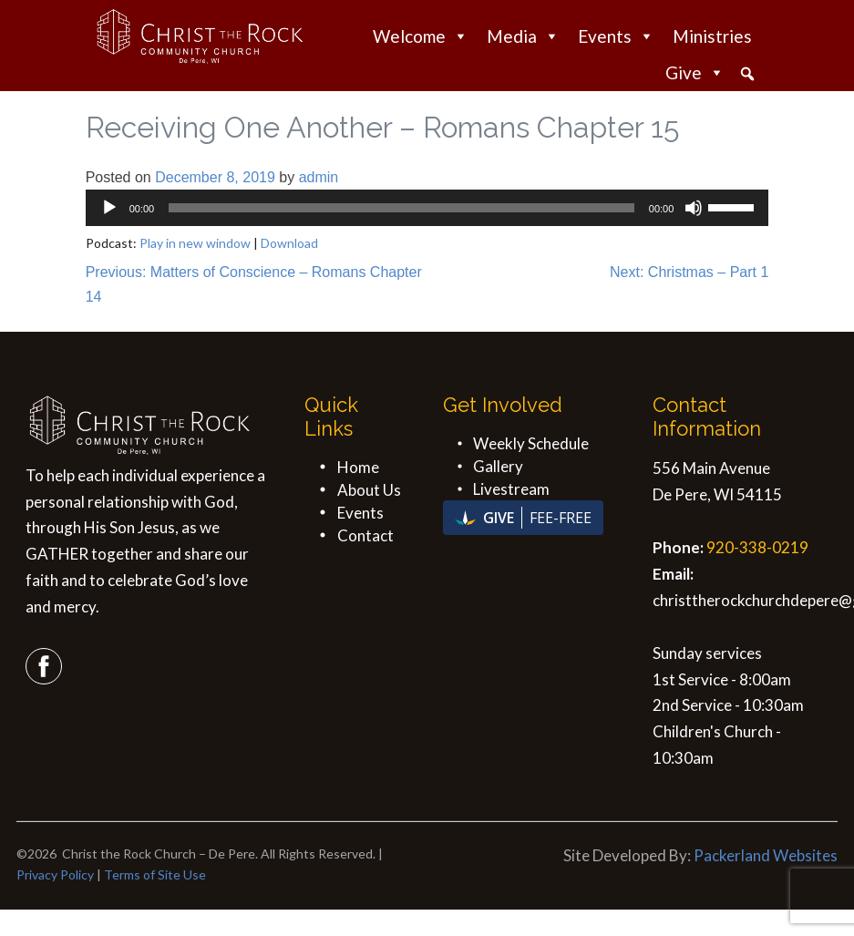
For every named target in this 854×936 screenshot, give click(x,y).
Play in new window (195, 243)
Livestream (511, 489)
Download (289, 243)
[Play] (109, 208)
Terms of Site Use (155, 874)
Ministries (712, 36)
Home (358, 467)
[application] (427, 208)
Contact (365, 535)
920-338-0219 (757, 547)
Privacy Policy (55, 874)
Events (616, 36)
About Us (369, 489)
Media (523, 36)
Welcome (420, 36)
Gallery (498, 466)
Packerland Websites (766, 855)
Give (695, 72)
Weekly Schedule (531, 443)
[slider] (401, 207)
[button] (747, 73)
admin (319, 177)
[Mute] (693, 208)
